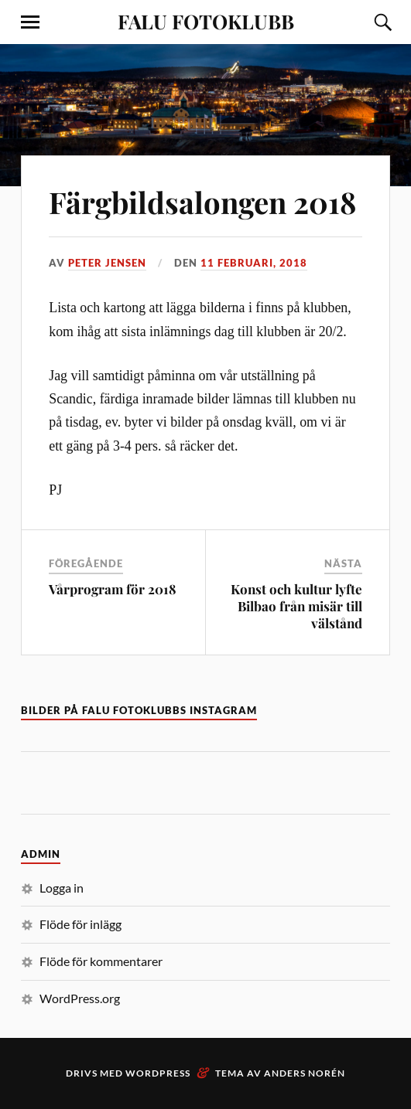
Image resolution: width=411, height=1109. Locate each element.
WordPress (157, 1073)
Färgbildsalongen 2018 (202, 202)
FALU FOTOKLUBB (206, 21)
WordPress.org (79, 998)
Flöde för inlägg (80, 924)
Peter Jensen (107, 263)
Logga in (61, 887)
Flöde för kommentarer (101, 961)
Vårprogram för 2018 (112, 588)
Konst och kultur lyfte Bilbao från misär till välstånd (296, 605)
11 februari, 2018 (253, 263)
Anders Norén (304, 1073)
